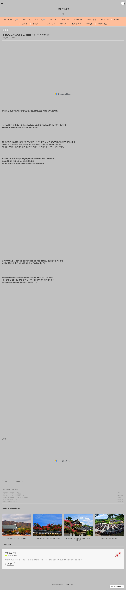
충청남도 (78, 19)
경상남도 (118, 19)
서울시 (26, 19)
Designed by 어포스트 (57, 584)
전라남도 (37, 24)
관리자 (67, 584)
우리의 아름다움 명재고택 (9, 499)
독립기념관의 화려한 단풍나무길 (11, 493)
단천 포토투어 (63, 9)
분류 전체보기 (11, 19)
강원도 (65, 19)
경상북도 (104, 19)
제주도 (63, 24)
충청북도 (91, 19)
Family (89, 24)
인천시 (53, 19)
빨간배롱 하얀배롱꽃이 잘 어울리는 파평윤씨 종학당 (15, 497)
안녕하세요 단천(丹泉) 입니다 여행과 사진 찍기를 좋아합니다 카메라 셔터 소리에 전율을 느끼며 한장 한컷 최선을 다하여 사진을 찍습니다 (43, 560)
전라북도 (50, 24)
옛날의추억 (102, 24)
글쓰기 (72, 584)
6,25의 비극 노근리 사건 (9, 501)
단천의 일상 (76, 24)
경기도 (40, 19)
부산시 (25, 24)
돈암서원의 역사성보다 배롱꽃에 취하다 (12, 495)
